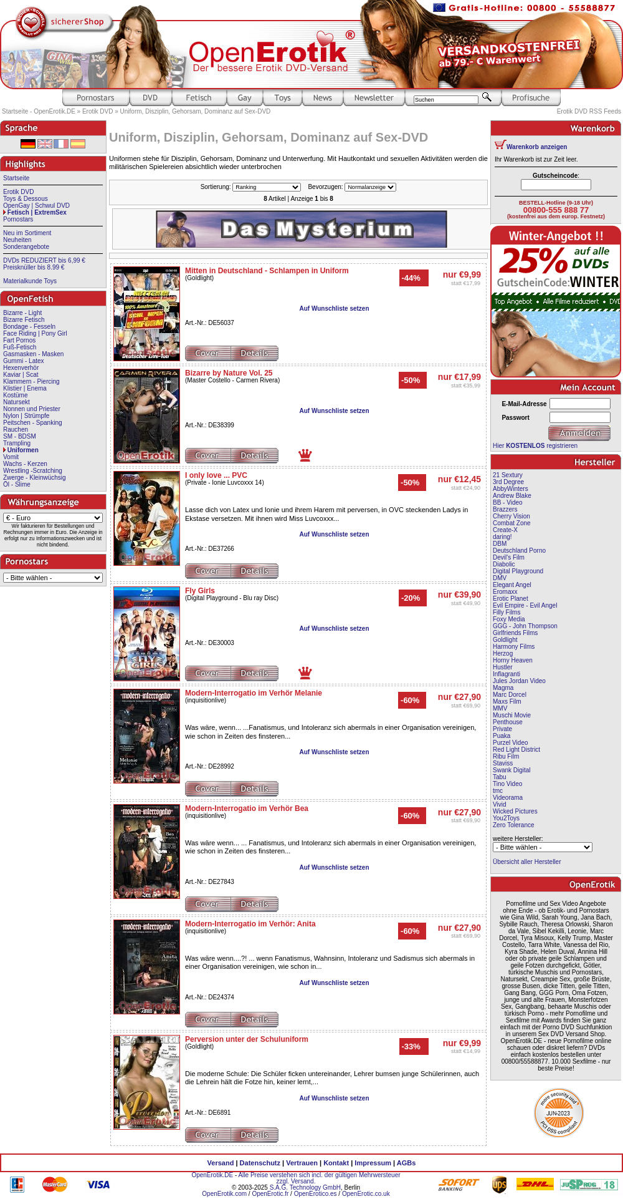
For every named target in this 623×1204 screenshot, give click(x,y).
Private (502, 729)
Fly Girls (200, 590)
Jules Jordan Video (519, 680)
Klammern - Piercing (31, 381)
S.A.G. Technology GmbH (305, 1187)
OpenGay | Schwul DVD (36, 205)
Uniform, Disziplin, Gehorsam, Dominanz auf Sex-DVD (195, 111)
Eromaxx (505, 591)
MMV (500, 708)
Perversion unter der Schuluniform (246, 1039)
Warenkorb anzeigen (536, 146)
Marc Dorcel (509, 694)
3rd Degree (508, 481)
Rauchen (15, 429)
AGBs (406, 1163)
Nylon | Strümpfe (26, 415)
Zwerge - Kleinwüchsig (34, 477)
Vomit (11, 457)
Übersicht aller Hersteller (527, 861)
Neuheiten (17, 239)
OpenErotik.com (224, 1193)
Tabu (499, 777)
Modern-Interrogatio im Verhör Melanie (253, 693)
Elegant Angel (512, 584)
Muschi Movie (512, 715)
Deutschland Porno (519, 550)
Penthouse (508, 722)
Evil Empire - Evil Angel (525, 605)
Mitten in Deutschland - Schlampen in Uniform (267, 270)
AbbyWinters (510, 488)
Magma (503, 687)
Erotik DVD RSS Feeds (589, 111)
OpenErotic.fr (270, 1193)
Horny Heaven (513, 660)
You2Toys (506, 818)
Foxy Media (509, 619)
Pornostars (18, 219)
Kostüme (15, 395)
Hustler (503, 667)
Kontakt (336, 1163)
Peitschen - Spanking (32, 422)
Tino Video (507, 783)
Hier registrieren (535, 445)
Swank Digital (512, 770)
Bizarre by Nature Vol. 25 (229, 373)
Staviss (503, 763)
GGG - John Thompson (525, 626)
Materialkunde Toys (30, 281)
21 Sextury (508, 475)
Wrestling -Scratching (32, 470)
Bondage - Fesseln (29, 326)
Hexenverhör (21, 367)
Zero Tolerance (514, 825)
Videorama (508, 797)
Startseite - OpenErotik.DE (38, 111)
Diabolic (504, 564)
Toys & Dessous (25, 198)
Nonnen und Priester (31, 408)
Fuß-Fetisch (19, 347)
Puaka (501, 735)
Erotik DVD (97, 111)
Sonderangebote (26, 246)
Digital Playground (518, 571)
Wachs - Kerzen (25, 463)
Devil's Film (509, 557)
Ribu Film (506, 756)
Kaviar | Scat (21, 374)
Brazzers (505, 509)
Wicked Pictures (515, 811)
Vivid (499, 804)
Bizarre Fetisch (24, 319)
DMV (499, 578)
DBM (499, 543)
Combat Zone (512, 523)
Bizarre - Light (22, 312)
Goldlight (505, 639)
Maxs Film (507, 701)
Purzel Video (510, 742)
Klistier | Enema (25, 388)
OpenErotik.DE (212, 1175)
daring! (502, 536)
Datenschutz (260, 1163)
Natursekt (16, 402)
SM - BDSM (19, 436)
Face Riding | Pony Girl (35, 333)
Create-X (505, 530)
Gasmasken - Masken (33, 354)
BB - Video (508, 502)
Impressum (372, 1163)
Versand (220, 1163)
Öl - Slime (17, 484)
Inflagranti (506, 674)
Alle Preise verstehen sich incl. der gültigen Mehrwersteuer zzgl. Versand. (319, 1178)
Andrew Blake (512, 495)
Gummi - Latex (23, 360)
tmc (498, 790)
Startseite (16, 178)
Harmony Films (514, 646)
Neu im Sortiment (27, 233)
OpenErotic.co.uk (366, 1193)
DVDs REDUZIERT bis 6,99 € (44, 260)
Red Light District (516, 749)
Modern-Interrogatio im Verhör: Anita (250, 924)
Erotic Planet (510, 598)
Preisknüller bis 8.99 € (33, 267)
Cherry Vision (511, 516)
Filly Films (506, 612)
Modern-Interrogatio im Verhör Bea (246, 808)
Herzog (503, 653)
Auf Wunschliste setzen (334, 308)
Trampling (17, 443)
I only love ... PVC (216, 475)
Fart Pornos (19, 340)
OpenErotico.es (315, 1193)
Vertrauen (302, 1163)
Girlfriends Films (515, 632)
